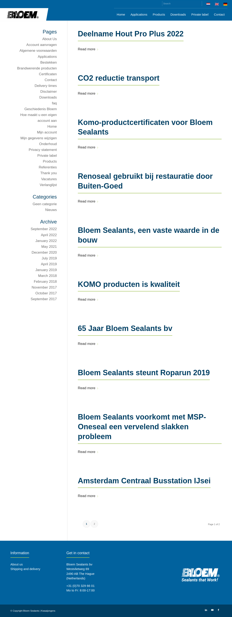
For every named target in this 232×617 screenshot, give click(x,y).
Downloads (48, 97)
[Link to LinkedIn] (206, 610)
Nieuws (51, 210)
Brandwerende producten (37, 68)
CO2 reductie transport (118, 78)
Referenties (48, 167)
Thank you (48, 173)
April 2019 (49, 264)
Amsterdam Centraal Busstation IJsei (144, 480)
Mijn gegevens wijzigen (38, 138)
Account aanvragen (41, 45)
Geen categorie (45, 204)
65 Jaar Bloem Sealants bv (125, 328)
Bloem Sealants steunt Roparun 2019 (144, 372)
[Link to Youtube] (212, 610)
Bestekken (48, 62)
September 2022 (44, 229)
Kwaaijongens (48, 611)
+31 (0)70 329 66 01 (80, 585)
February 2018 (45, 282)
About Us (49, 39)
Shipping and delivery (25, 569)
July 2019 (49, 258)
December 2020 (44, 252)
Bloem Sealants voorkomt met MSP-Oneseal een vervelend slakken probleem (142, 427)
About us (16, 564)
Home (52, 126)
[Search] (182, 3)
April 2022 (49, 235)
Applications (47, 57)
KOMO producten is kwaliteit (129, 284)
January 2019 (46, 270)
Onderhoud (48, 144)
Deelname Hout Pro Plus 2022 (131, 34)
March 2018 (47, 276)
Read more (88, 49)
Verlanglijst (48, 185)
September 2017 (44, 299)
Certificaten (48, 74)
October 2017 (46, 293)
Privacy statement (43, 150)
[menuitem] (208, 5)
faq (54, 103)
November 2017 (44, 287)
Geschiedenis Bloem (40, 109)
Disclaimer (48, 92)
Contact (51, 80)
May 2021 (49, 247)
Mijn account (47, 132)
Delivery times (46, 86)
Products (50, 161)
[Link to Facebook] (218, 610)
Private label (47, 156)
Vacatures (49, 179)
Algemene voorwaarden (38, 51)
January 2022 (46, 241)
